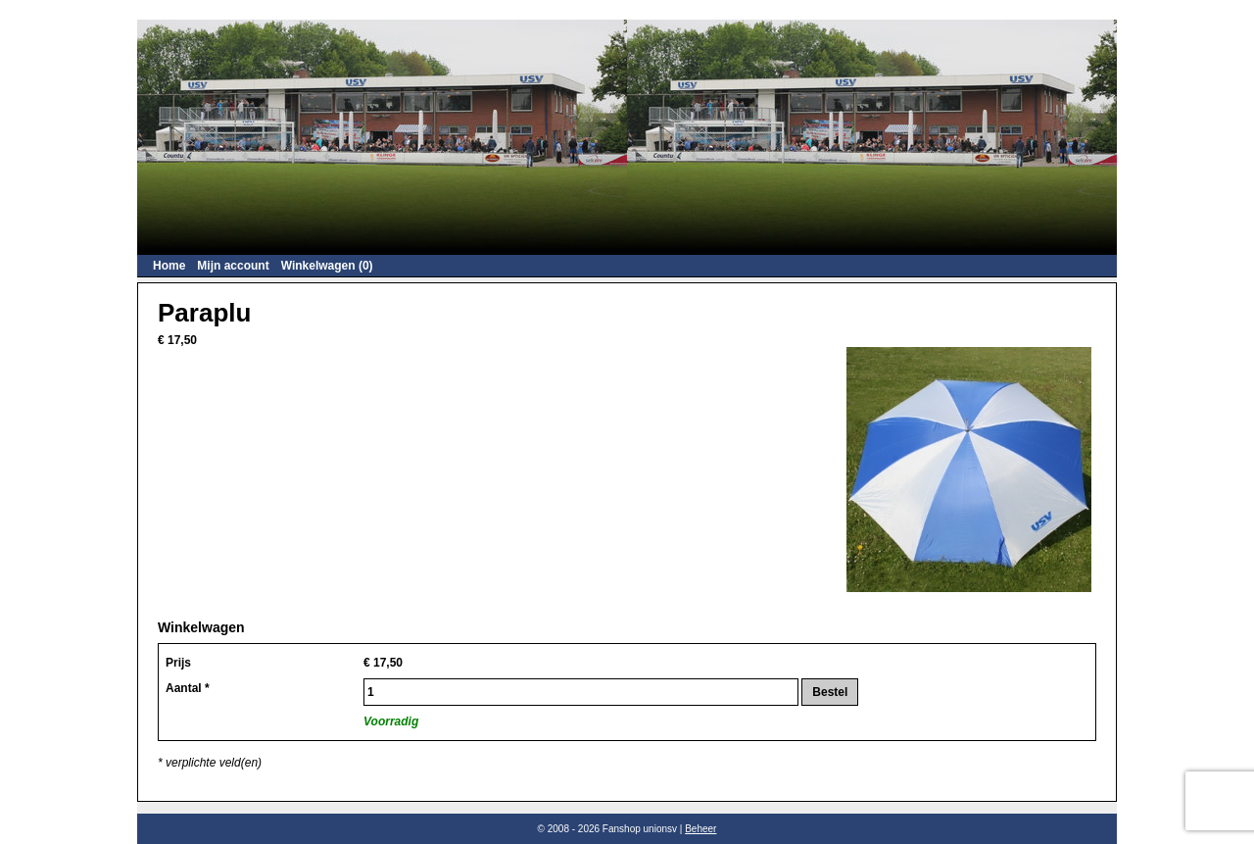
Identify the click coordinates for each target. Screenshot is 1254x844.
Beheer (700, 828)
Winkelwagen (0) (327, 266)
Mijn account (232, 266)
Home (169, 266)
